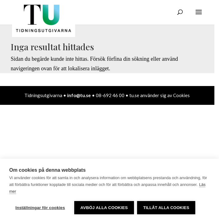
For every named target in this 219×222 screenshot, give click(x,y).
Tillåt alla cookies (166, 207)
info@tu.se (79, 95)
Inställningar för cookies (40, 207)
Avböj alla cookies (104, 207)
